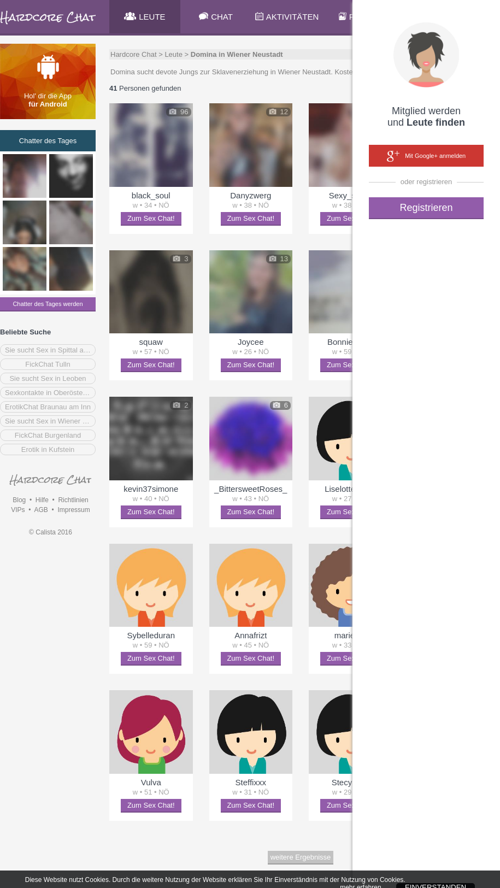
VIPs (18, 510)
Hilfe (42, 500)
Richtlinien (73, 500)
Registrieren (425, 207)
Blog (19, 500)
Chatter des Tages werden (48, 304)
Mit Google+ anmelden (426, 156)
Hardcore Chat (133, 54)
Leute (173, 54)
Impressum (73, 510)
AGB (41, 510)
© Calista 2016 (50, 532)
